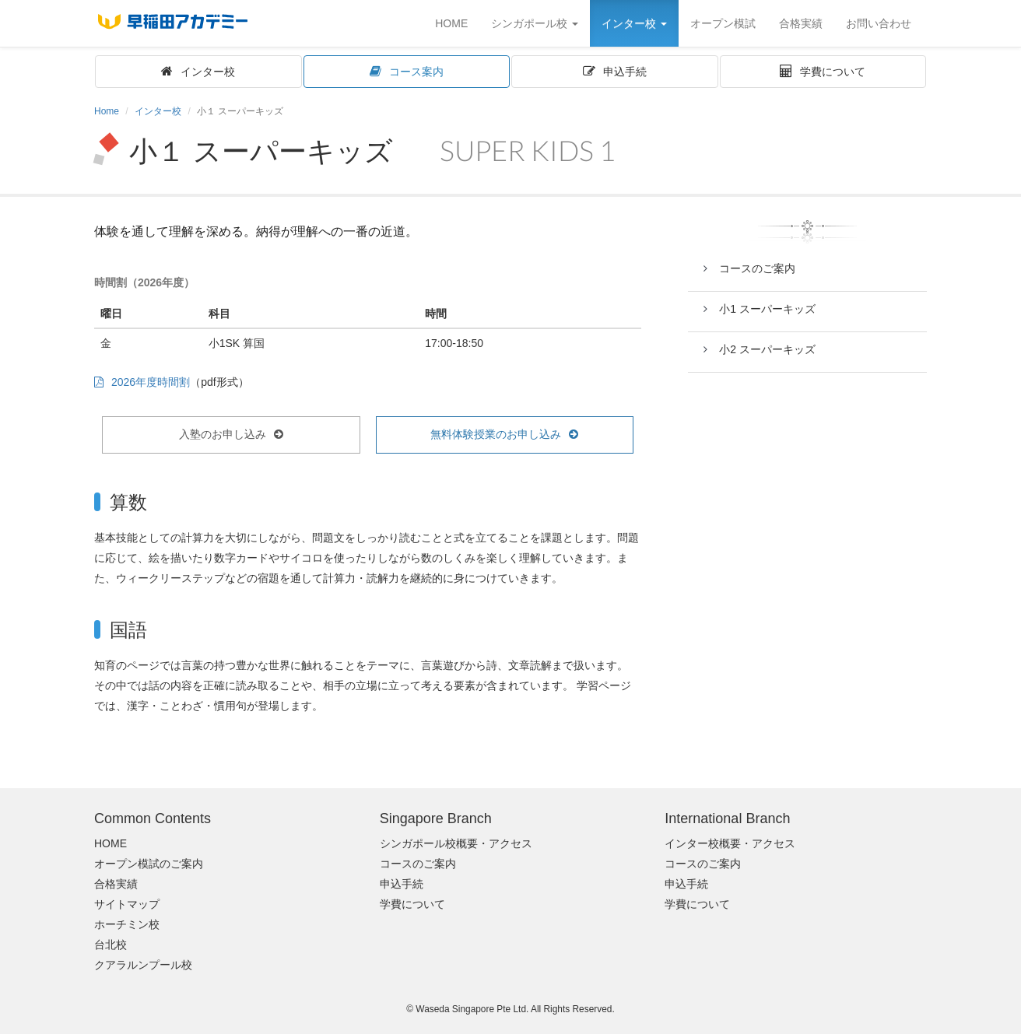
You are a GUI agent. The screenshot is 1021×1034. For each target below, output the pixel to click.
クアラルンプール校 (143, 965)
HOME (451, 23)
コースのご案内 (757, 268)
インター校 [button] (634, 23)
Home (106, 111)
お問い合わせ (878, 23)
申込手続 (630, 71)
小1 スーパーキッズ (767, 309)
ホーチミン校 (127, 924)
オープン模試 (723, 23)
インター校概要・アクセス (730, 843)
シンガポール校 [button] (534, 23)
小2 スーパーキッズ (767, 349)
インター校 (208, 71)
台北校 (110, 944)
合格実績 (801, 23)
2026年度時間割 (150, 382)
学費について (832, 71)
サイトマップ (127, 904)
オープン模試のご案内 (148, 863)
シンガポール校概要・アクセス (456, 843)
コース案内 (421, 71)
